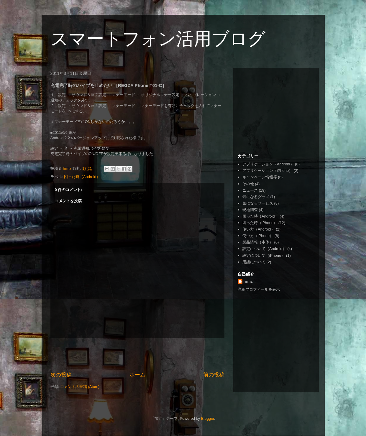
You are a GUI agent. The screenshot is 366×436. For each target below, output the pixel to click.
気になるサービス (257, 203)
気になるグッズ (255, 197)
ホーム (137, 375)
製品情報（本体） (257, 242)
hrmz (248, 281)
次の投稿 (61, 375)
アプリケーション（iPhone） (267, 170)
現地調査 (250, 210)
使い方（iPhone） (257, 235)
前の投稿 (213, 375)
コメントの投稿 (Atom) (80, 386)
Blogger (207, 418)
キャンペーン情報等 (259, 177)
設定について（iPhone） (263, 255)
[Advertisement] (137, 354)
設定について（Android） (264, 248)
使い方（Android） (258, 229)
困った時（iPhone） (259, 223)
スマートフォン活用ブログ (157, 39)
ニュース (250, 190)
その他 (248, 184)
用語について (253, 262)
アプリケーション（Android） (268, 164)
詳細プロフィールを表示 (259, 289)
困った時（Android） (82, 177)
